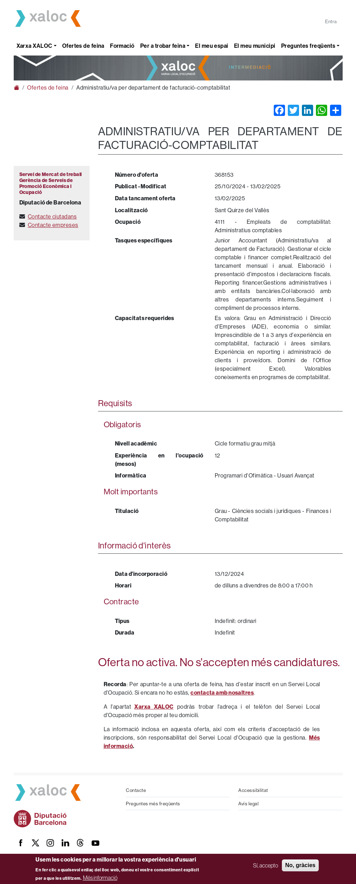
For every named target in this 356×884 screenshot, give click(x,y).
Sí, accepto (265, 865)
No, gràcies (300, 865)
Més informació (100, 877)
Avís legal (248, 803)
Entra (331, 21)
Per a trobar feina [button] (162, 45)
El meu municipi (255, 45)
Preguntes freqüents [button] (308, 45)
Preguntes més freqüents (153, 803)
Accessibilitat (253, 790)
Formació (122, 45)
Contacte (136, 790)
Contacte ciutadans (52, 216)
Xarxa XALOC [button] (34, 45)
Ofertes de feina (83, 45)
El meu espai (211, 45)
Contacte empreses (53, 224)
